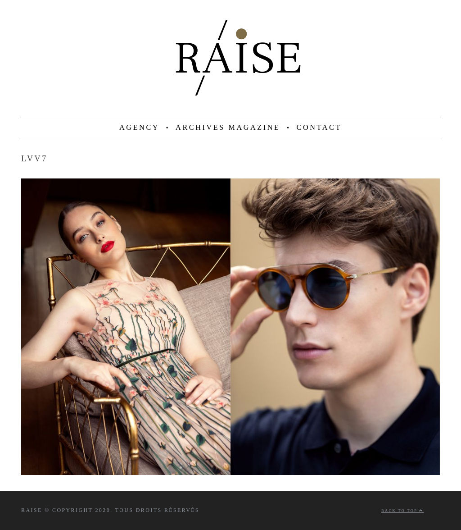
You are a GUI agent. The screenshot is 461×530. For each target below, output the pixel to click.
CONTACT (319, 127)
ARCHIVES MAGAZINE (228, 127)
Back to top (402, 511)
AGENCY (139, 127)
